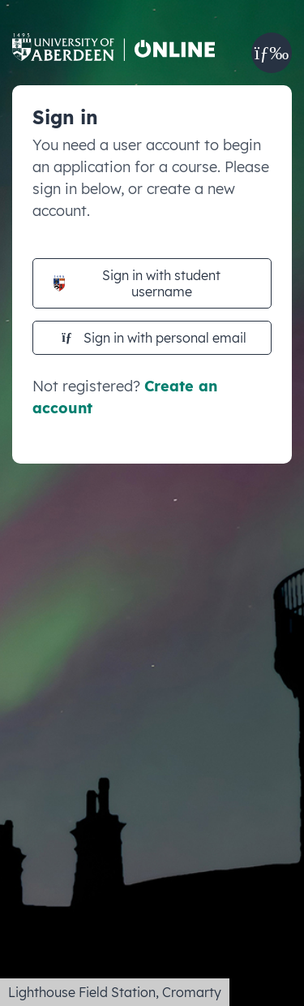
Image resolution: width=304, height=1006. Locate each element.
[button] (271, 52)
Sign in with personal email (154, 338)
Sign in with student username (137, 283)
